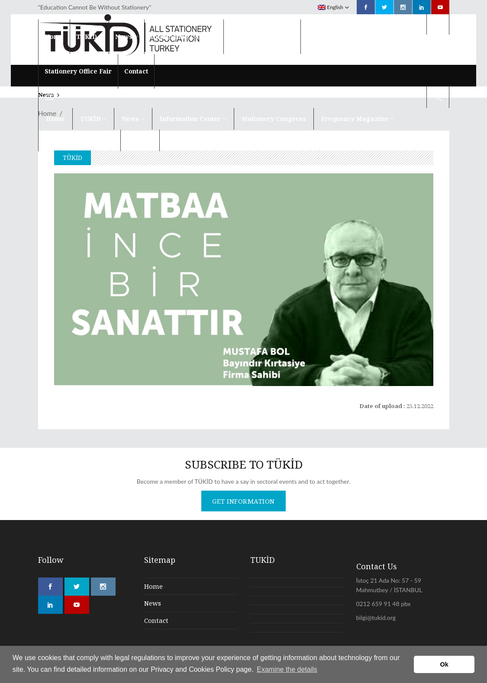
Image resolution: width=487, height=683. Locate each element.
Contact (156, 620)
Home (153, 586)
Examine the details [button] (287, 669)
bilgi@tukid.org (376, 617)
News (152, 603)
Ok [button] (444, 664)
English (330, 7)
